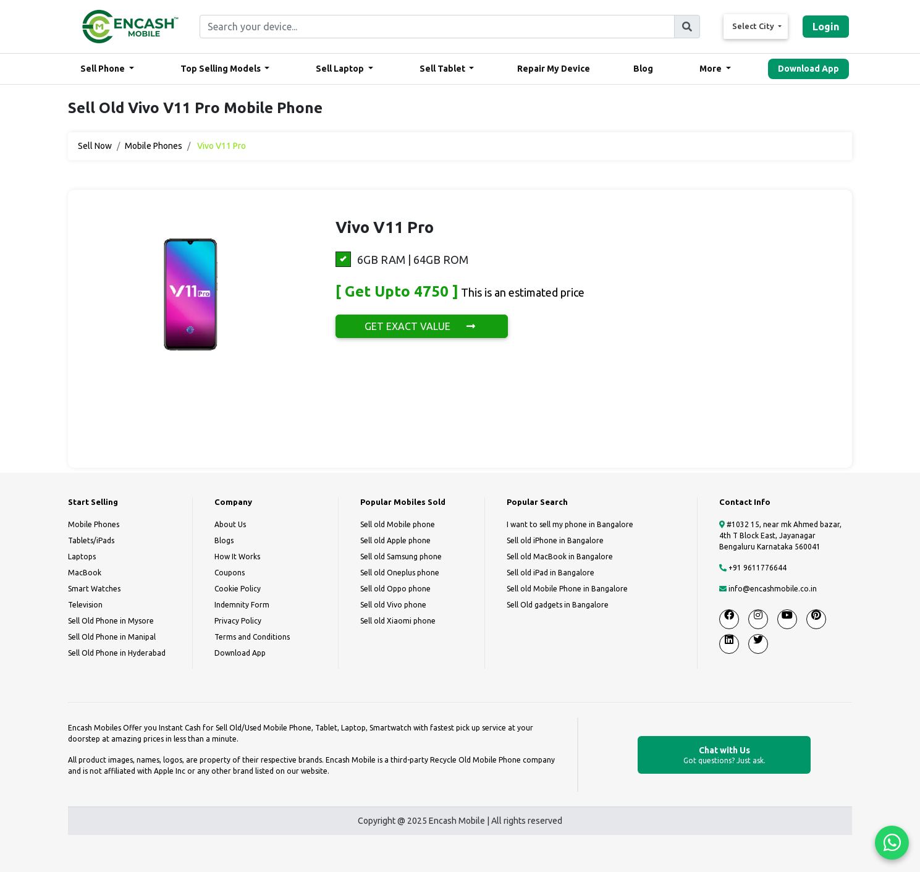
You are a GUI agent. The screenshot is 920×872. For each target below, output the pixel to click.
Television (85, 605)
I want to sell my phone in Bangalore (570, 524)
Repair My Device (553, 69)
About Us (230, 524)
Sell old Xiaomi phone (398, 621)
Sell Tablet (443, 69)
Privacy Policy (237, 621)
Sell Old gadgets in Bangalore (558, 605)
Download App (808, 69)
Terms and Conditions (252, 637)
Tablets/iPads (91, 540)
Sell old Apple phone (395, 540)
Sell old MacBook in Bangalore (560, 556)
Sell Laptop (341, 69)
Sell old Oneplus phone (399, 573)
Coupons (229, 573)
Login (825, 26)
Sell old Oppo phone (395, 589)
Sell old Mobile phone (397, 524)
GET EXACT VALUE (422, 326)
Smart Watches (94, 589)
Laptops (82, 556)
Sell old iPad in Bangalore (550, 573)
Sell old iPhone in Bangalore (555, 540)
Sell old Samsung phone (401, 556)
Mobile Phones (153, 146)
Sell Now (95, 146)
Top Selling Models (221, 69)
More (711, 69)
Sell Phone (103, 69)
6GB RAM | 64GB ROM (402, 259)
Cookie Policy (237, 589)
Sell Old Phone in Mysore (111, 621)
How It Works (237, 556)
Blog (643, 69)
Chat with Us (724, 755)
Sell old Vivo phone (393, 605)
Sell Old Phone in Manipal (112, 637)
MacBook (84, 573)
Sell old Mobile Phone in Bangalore (567, 589)
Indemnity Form (241, 605)
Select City (754, 26)
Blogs (224, 540)
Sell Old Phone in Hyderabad (117, 653)
